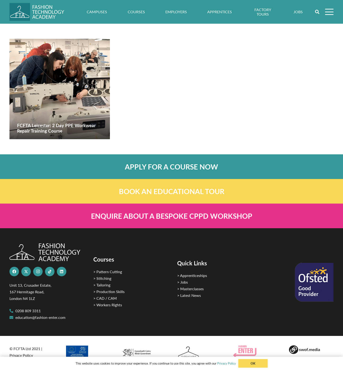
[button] (317, 12)
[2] (87, 353)
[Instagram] (38, 271)
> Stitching (102, 278)
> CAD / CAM (105, 298)
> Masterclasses (190, 288)
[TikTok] (49, 271)
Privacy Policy (21, 355)
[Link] (171, 166)
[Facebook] (14, 271)
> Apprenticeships (192, 275)
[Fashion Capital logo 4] (199, 352)
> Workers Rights (107, 305)
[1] (143, 351)
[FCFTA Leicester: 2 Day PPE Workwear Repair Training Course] (59, 89)
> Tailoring (101, 285)
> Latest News (189, 295)
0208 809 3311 (28, 310)
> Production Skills (109, 291)
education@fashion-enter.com (40, 317)
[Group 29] (255, 351)
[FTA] (40, 12)
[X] (26, 271)
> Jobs (182, 282)
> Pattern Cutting (107, 271)
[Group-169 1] (311, 349)
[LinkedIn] (61, 271)
